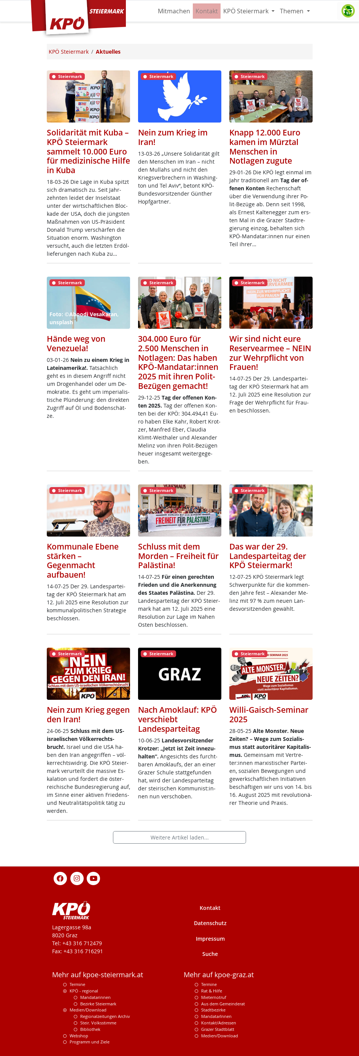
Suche (210, 953)
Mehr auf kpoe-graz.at (219, 974)
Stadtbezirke (213, 1010)
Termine (77, 984)
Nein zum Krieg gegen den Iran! (88, 714)
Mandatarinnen (95, 997)
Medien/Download (88, 1010)
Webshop (79, 1035)
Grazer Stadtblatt (217, 1029)
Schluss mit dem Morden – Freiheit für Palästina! (178, 556)
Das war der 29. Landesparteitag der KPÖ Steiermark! (267, 556)
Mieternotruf (213, 997)
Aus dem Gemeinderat (223, 1004)
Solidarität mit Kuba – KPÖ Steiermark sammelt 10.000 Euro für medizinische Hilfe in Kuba (88, 151)
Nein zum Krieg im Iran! (173, 137)
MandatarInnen (216, 1016)
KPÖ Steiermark (246, 11)
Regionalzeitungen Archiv (105, 1016)
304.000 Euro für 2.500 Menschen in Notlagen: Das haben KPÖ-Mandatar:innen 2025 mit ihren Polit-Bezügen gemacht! (178, 362)
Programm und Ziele (90, 1042)
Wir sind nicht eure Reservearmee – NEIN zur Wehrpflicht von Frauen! (270, 352)
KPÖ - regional (84, 991)
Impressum (210, 938)
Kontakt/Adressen (218, 1023)
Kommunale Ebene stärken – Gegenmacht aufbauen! (83, 560)
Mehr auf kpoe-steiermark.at (97, 974)
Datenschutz (210, 923)
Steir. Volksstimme (98, 1023)
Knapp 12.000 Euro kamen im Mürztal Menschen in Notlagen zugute (264, 146)
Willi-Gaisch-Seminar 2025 (268, 714)
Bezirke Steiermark (98, 1004)
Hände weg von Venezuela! (76, 343)
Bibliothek (90, 1029)
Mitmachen (174, 11)
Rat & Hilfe (211, 991)
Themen (292, 11)
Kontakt (206, 11)
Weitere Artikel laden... (180, 837)
